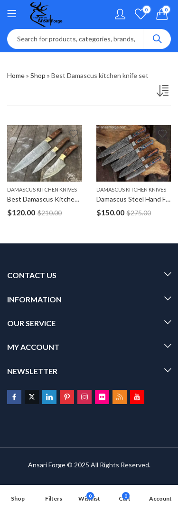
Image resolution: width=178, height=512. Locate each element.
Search (157, 39)
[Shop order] (164, 92)
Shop (38, 75)
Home (16, 75)
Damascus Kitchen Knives (42, 189)
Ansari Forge (47, 465)
